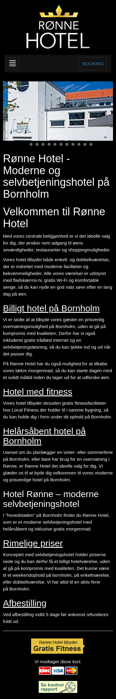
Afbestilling (24, 603)
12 (90, 144)
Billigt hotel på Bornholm (51, 308)
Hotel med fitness (37, 392)
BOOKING (93, 63)
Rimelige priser (33, 543)
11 (84, 144)
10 (78, 144)
